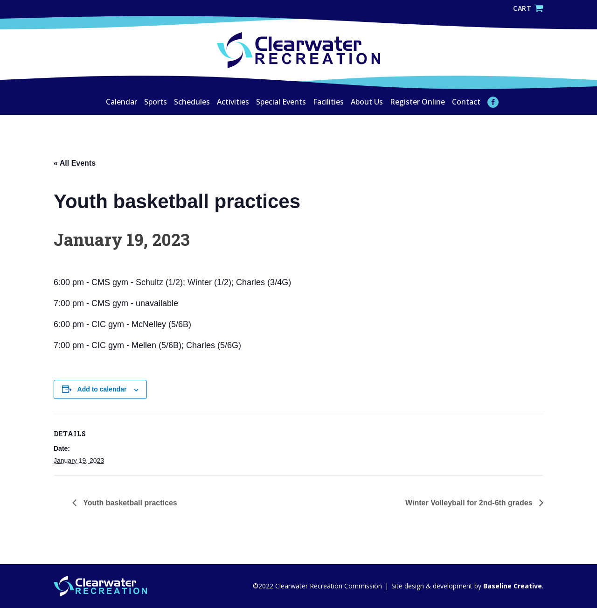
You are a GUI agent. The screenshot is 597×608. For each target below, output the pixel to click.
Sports (155, 102)
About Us (367, 102)
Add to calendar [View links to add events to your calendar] (102, 389)
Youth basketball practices (129, 503)
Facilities (328, 102)
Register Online (417, 102)
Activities (233, 102)
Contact (466, 102)
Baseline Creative (511, 585)
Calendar (121, 102)
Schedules (192, 102)
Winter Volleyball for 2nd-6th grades (470, 503)
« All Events (75, 163)
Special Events (281, 102)
